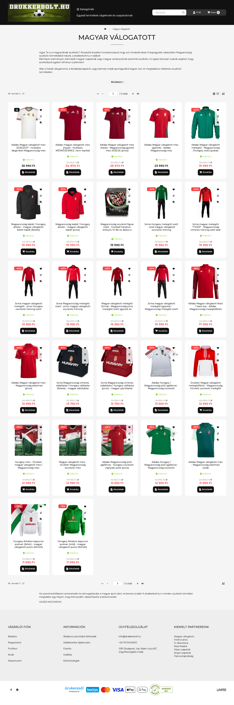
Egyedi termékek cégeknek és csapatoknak (105, 15)
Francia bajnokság (183, 656)
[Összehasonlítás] (41, 116)
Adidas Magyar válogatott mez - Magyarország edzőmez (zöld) (205, 465)
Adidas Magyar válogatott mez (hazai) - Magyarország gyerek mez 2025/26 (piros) (117, 147)
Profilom (12, 648)
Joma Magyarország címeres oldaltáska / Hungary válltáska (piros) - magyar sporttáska (117, 385)
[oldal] (113, 93)
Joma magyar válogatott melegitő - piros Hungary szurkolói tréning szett (28, 306)
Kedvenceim (15, 660)
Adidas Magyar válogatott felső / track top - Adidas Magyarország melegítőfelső (205, 306)
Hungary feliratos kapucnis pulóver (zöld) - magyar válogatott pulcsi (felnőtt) (73, 544)
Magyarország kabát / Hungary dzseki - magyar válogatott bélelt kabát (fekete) (28, 227)
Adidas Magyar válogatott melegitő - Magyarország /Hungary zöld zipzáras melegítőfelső (205, 149)
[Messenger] (17, 690)
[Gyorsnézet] (41, 122)
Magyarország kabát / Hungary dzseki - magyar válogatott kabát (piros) (72, 227)
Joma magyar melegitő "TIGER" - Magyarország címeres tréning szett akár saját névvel (206, 228)
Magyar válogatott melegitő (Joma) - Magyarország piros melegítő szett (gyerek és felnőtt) (117, 307)
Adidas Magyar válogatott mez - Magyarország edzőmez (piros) (28, 385)
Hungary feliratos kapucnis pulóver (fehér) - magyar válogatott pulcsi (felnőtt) (28, 544)
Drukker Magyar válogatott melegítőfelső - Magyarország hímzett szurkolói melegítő (205, 385)
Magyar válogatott (184, 636)
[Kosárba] (205, 172)
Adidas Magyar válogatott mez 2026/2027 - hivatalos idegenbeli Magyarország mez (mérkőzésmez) (28, 149)
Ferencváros (180, 639)
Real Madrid (180, 646)
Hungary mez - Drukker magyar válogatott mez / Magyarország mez (28, 465)
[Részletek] (28, 172)
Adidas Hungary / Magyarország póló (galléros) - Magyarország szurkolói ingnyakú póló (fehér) (161, 387)
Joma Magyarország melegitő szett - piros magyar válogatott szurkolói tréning (72, 306)
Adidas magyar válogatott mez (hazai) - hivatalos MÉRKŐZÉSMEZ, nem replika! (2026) (72, 149)
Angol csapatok (182, 652)
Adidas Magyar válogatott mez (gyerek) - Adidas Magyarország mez (161, 147)
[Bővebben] (117, 82)
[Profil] (197, 12)
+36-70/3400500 (128, 642)
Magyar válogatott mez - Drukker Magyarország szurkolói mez (73, 465)
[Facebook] (11, 690)
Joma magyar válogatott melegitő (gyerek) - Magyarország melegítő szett (161, 306)
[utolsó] (138, 93)
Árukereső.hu (74, 691)
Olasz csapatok (182, 649)
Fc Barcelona (181, 643)
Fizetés (67, 648)
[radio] (218, 94)
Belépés (12, 636)
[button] (85, 9)
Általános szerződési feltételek (79, 636)
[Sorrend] (223, 94)
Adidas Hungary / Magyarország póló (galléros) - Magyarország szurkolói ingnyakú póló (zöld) (161, 466)
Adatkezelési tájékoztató (76, 642)
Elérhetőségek (71, 660)
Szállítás (67, 654)
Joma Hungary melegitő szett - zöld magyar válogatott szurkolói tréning (161, 227)
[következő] (133, 93)
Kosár (11, 654)
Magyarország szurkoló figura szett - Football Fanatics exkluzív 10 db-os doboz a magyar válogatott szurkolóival (117, 228)
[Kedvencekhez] (41, 110)
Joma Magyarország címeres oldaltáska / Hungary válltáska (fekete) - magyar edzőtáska (72, 385)
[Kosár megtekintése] (213, 12)
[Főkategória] (105, 29)
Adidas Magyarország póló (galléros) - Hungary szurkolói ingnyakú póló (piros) (117, 465)
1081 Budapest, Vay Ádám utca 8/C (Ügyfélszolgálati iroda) (138, 650)
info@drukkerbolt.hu (130, 636)
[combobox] (169, 12)
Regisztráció (14, 642)
